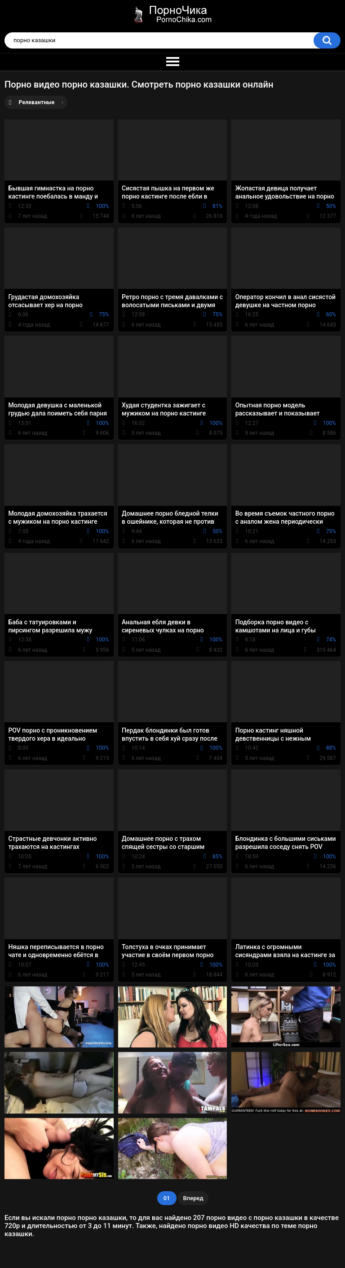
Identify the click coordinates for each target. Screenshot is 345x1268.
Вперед (193, 1198)
